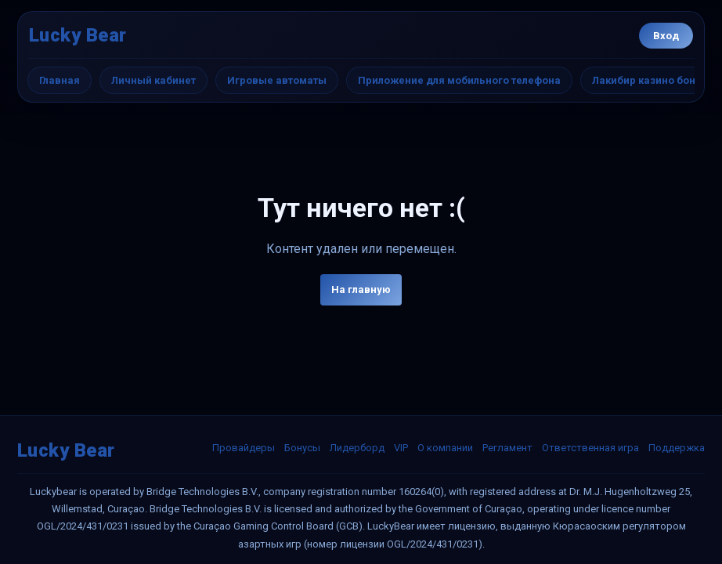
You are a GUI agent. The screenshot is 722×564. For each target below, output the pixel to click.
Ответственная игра (590, 448)
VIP (401, 448)
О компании (445, 448)
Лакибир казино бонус (649, 80)
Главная (59, 80)
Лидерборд (357, 448)
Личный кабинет (153, 80)
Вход (666, 36)
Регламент (507, 448)
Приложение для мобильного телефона (459, 80)
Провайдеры (243, 448)
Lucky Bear (78, 35)
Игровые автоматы (277, 80)
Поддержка (676, 448)
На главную (361, 289)
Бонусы (302, 448)
